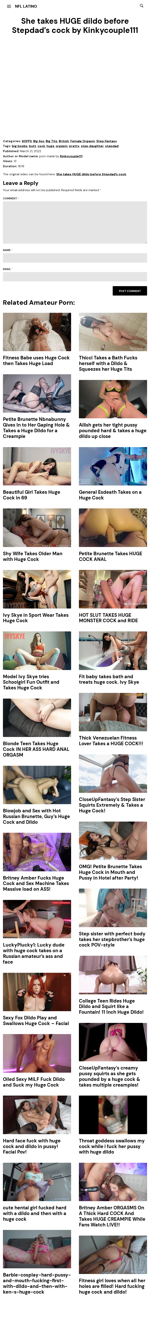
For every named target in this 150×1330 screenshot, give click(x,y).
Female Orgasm (82, 141)
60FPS (27, 141)
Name (7, 250)
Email (8, 269)
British (64, 141)
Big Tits (51, 141)
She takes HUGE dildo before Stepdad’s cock (91, 174)
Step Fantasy (106, 141)
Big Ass (38, 141)
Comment (11, 198)
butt (32, 146)
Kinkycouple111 (71, 156)
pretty (74, 146)
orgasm (62, 146)
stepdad (112, 146)
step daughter (92, 146)
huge (50, 146)
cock (41, 146)
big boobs (20, 146)
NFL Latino (26, 6)
